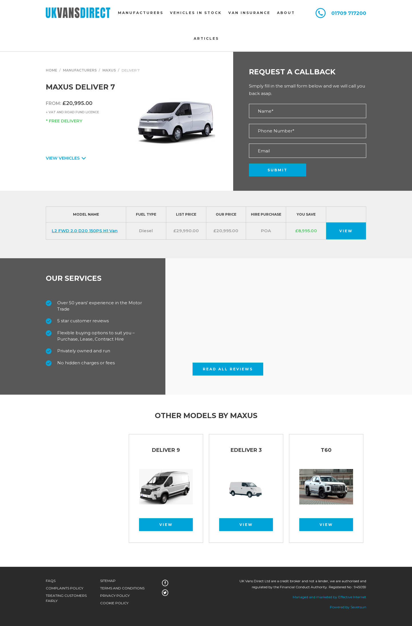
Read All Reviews (228, 369)
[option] (166, 491)
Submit (278, 170)
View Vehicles (65, 158)
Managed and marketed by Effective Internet (329, 597)
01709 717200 (348, 13)
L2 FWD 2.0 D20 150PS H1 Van (85, 230)
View (346, 231)
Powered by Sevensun (348, 607)
